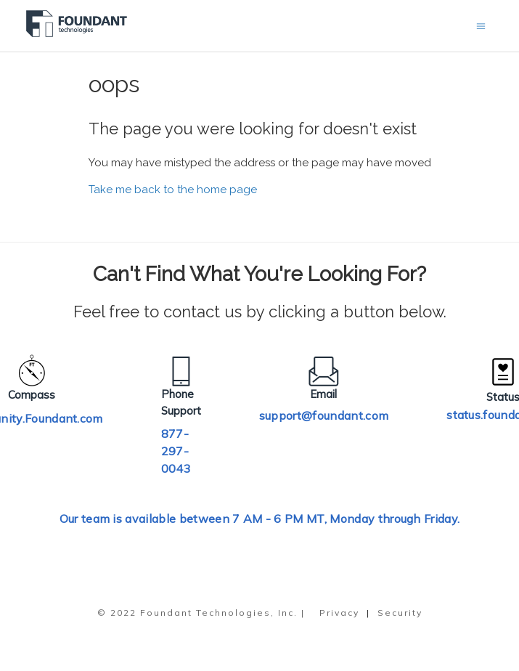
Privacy (339, 612)
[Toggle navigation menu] (481, 26)
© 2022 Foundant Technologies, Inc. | (201, 612)
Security (399, 612)
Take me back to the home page (173, 189)
